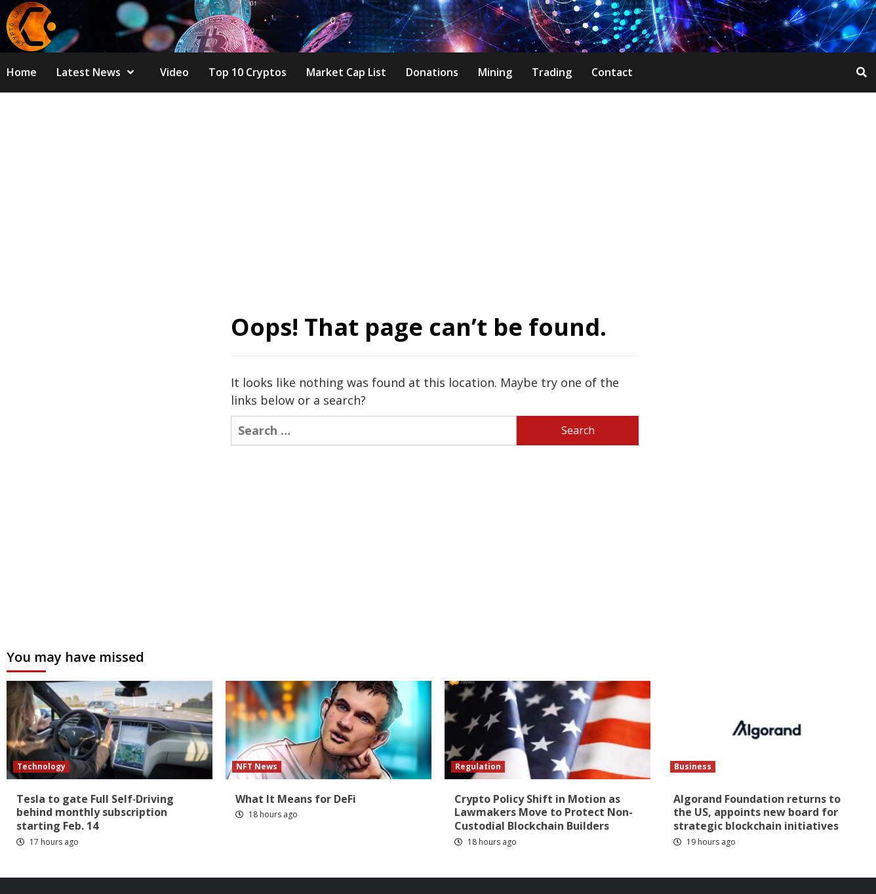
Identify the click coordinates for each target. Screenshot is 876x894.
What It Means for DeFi (295, 799)
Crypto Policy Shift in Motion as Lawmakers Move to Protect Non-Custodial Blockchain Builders (543, 813)
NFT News (256, 766)
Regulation (478, 766)
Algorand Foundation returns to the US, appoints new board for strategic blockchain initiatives (757, 813)
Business (692, 766)
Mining (495, 72)
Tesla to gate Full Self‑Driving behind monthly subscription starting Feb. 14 (95, 813)
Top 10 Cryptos (248, 72)
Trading (552, 72)
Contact (612, 72)
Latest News (98, 72)
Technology (41, 766)
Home (22, 72)
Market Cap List (346, 72)
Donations (432, 72)
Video (174, 72)
